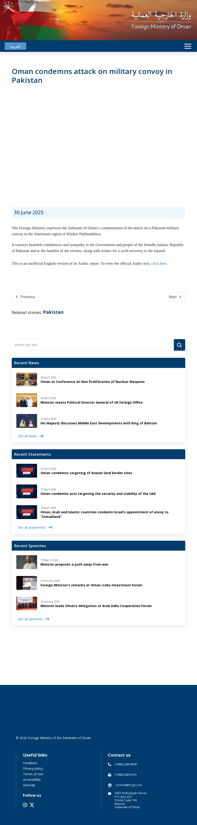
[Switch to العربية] (15, 46)
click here (158, 263)
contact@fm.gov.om (128, 785)
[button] (187, 46)
